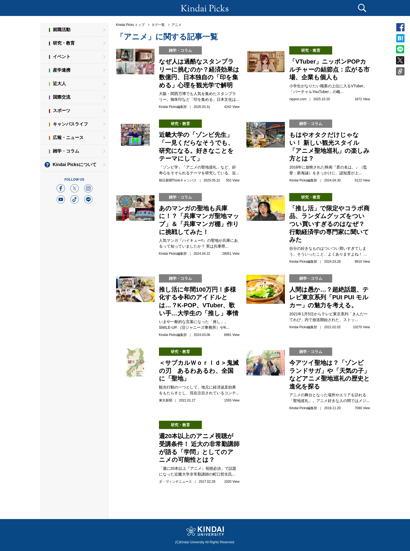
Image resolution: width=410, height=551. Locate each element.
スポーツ (61, 110)
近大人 (59, 83)
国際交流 (61, 97)
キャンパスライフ (70, 124)
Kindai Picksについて (75, 164)
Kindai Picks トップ (130, 24)
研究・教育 (64, 43)
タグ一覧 (158, 24)
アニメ (176, 24)
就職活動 (61, 29)
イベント (61, 56)
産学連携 (61, 70)
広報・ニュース (68, 137)
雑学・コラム (66, 151)
